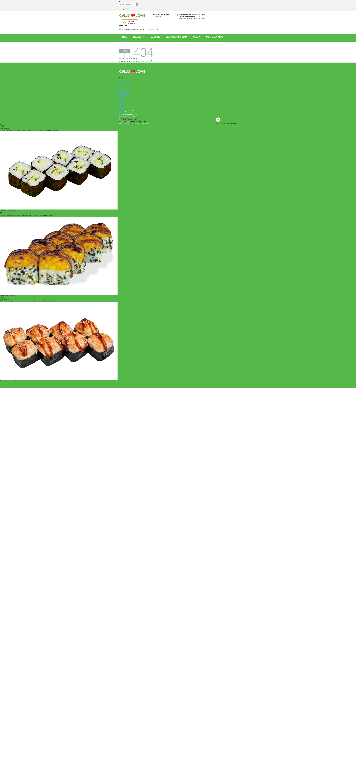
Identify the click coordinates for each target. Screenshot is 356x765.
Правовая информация (125, 118)
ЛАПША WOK (123, 95)
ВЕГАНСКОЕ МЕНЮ (125, 92)
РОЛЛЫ (121, 86)
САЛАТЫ (122, 102)
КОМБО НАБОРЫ (124, 93)
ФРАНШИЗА (138, 37)
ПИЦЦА (121, 90)
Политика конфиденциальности (128, 114)
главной (141, 61)
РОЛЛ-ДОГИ (123, 99)
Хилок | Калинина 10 (135, 2)
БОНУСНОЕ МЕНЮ (125, 106)
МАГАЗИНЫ (155, 37)
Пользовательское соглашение (127, 116)
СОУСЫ (121, 104)
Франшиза (122, 109)
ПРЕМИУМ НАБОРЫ (125, 83)
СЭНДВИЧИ (123, 97)
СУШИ (121, 88)
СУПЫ (121, 100)
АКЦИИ (196, 37)
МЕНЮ (123, 37)
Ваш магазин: (123, 2)
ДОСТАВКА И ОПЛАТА (176, 37)
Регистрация (135, 9)
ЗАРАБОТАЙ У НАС (214, 37)
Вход (127, 9)
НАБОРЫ (122, 81)
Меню (121, 108)
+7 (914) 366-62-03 (162, 14)
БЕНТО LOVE (123, 85)
